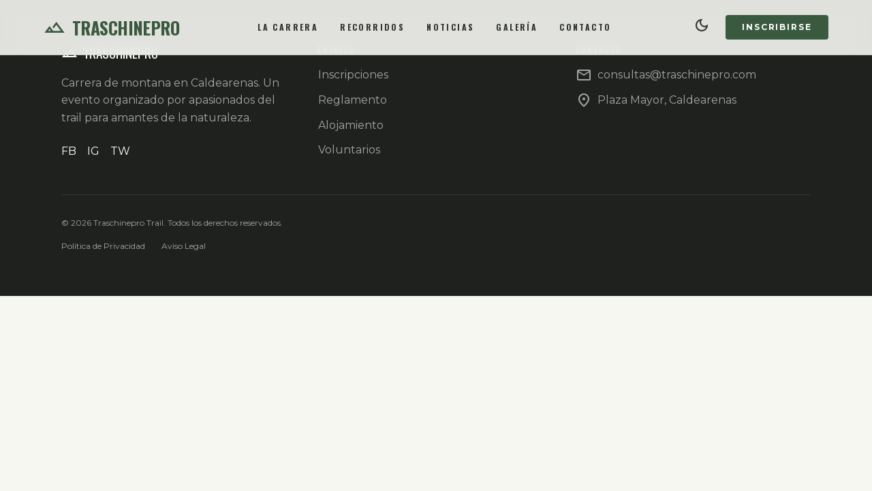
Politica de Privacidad (103, 246)
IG (93, 151)
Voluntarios (349, 149)
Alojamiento (351, 125)
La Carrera (288, 27)
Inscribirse (777, 27)
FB (68, 151)
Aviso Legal (183, 246)
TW (120, 151)
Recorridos (372, 27)
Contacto (585, 27)
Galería (517, 27)
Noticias (450, 27)
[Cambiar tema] (702, 27)
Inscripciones (353, 74)
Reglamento (352, 99)
